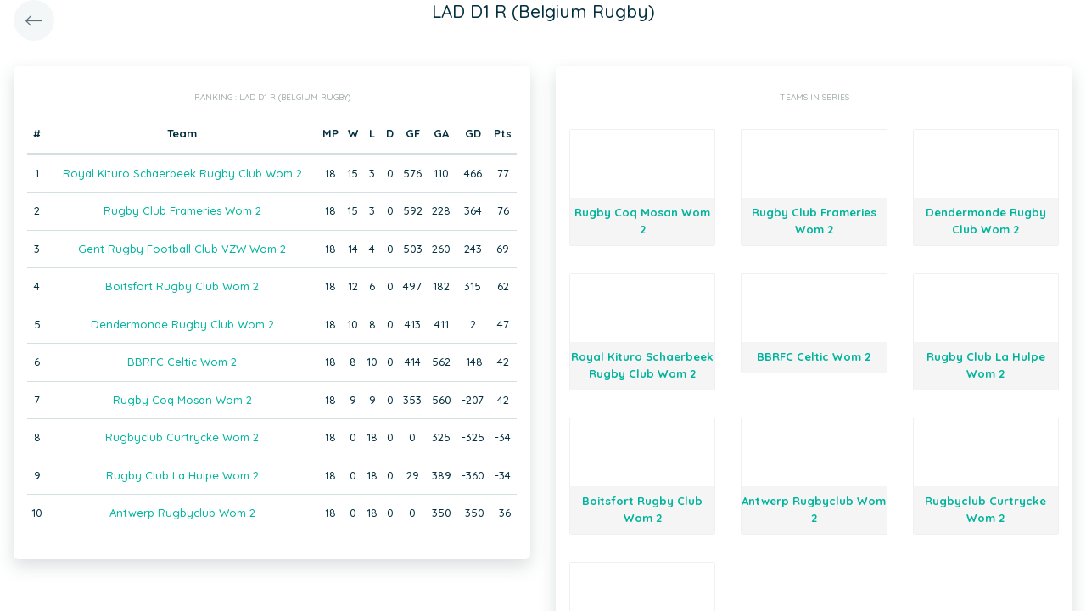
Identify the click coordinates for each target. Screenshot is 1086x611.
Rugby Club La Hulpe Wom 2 (182, 475)
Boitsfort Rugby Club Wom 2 (182, 286)
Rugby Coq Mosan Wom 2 (182, 399)
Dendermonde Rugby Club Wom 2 (182, 324)
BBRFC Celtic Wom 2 (182, 361)
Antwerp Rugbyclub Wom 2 (182, 512)
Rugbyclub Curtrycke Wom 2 (182, 437)
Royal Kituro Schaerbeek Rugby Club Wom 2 (182, 173)
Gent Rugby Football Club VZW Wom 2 (182, 248)
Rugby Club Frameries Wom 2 (182, 210)
